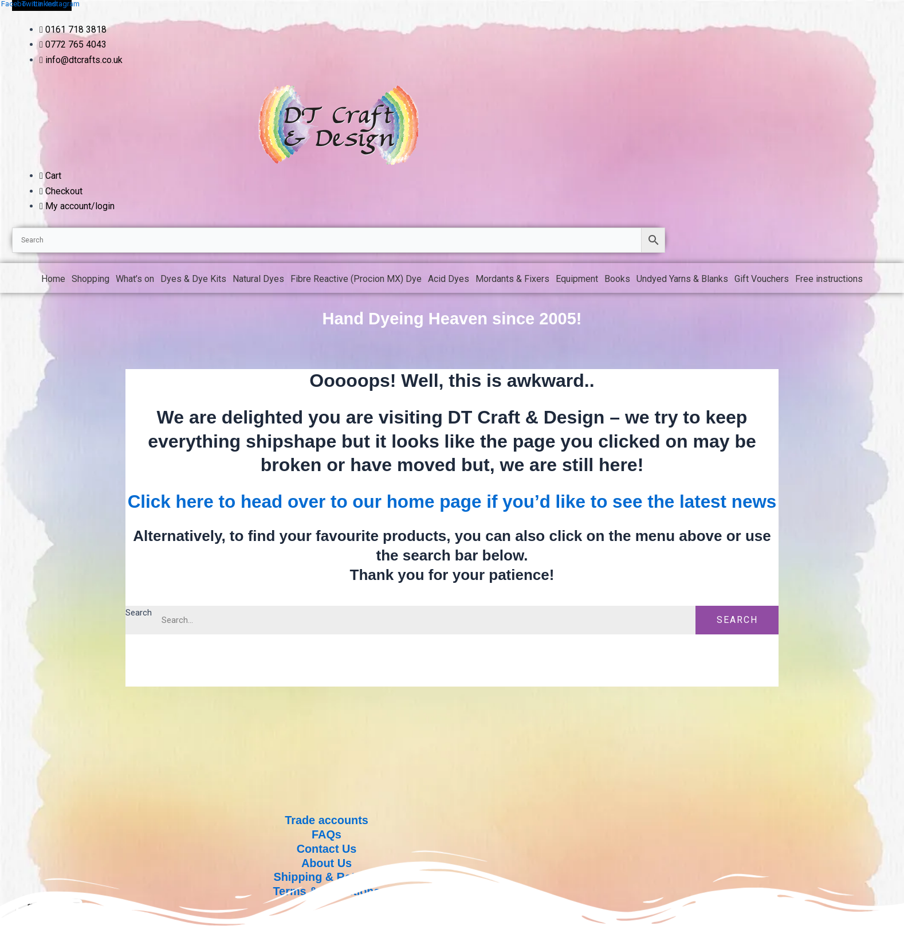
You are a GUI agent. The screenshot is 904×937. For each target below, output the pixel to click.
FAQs (326, 836)
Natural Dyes (258, 278)
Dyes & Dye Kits (193, 278)
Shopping (90, 278)
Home (53, 278)
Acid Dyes (448, 278)
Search (139, 636)
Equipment (577, 278)
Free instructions (829, 278)
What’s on (135, 278)
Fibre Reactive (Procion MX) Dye (356, 278)
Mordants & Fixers (512, 278)
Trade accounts (327, 823)
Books (617, 278)
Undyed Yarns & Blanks (682, 278)
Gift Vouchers (761, 278)
